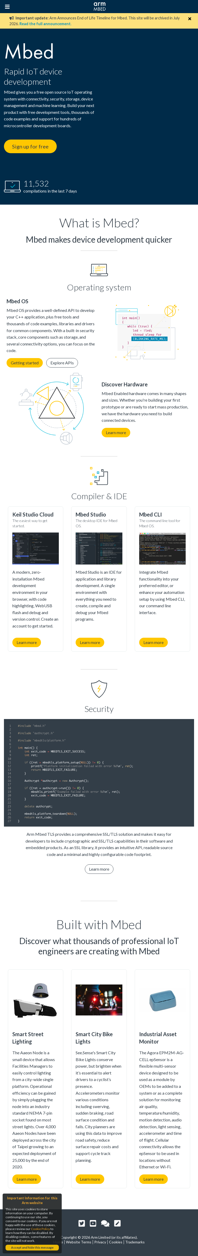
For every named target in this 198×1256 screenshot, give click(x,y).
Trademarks (135, 1242)
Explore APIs (62, 362)
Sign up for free (30, 146)
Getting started (25, 362)
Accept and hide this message (32, 1247)
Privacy (100, 1242)
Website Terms (78, 1242)
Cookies (115, 1242)
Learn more (116, 432)
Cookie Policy (40, 1229)
